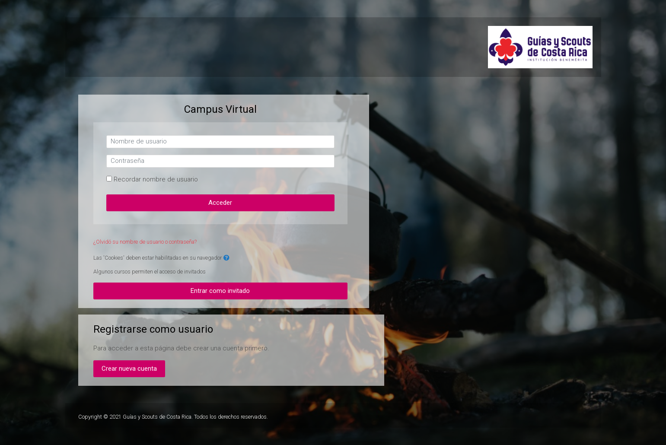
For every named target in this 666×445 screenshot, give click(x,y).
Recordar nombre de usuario (156, 179)
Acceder (220, 203)
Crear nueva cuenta (129, 368)
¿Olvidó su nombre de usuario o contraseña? (145, 241)
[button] (226, 258)
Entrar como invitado (220, 291)
